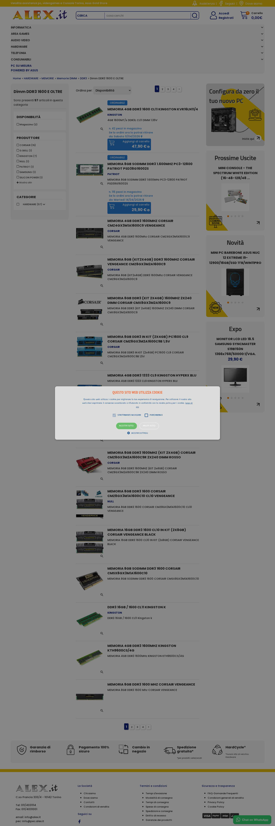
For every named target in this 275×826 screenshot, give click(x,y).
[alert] (137, 413)
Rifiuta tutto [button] (149, 426)
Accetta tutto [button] (126, 426)
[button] (137, 413)
